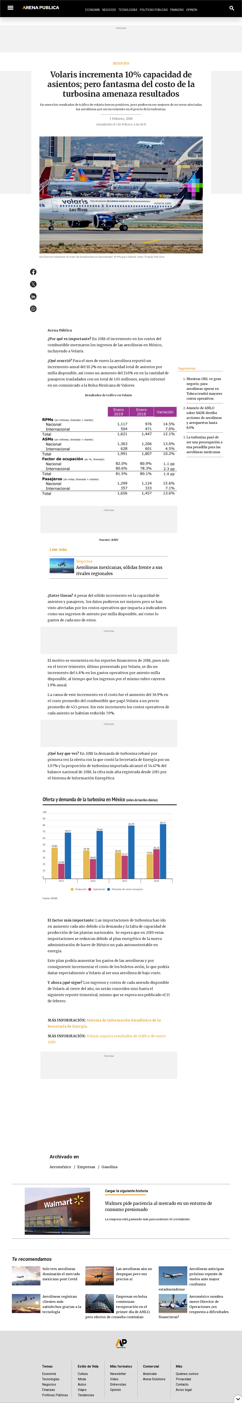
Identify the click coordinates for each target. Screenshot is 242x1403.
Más (179, 1366)
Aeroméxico (60, 1167)
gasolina (109, 1167)
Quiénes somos (187, 1374)
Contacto (182, 1384)
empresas (86, 1167)
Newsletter (118, 1374)
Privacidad (183, 1379)
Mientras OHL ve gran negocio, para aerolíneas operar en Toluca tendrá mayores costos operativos (204, 389)
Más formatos (121, 1366)
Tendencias (86, 1395)
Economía (92, 9)
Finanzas (177, 9)
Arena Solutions (154, 1379)
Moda (82, 1379)
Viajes (82, 1390)
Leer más (58, 549)
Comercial (151, 1366)
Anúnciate (150, 1374)
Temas (47, 1366)
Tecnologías (127, 9)
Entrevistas (118, 1384)
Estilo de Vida (88, 1366)
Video (114, 1379)
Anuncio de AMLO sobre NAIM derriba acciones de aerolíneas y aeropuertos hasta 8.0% (204, 418)
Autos (82, 1384)
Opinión (191, 9)
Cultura (83, 1374)
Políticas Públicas (154, 9)
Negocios (109, 9)
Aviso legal (184, 1390)
